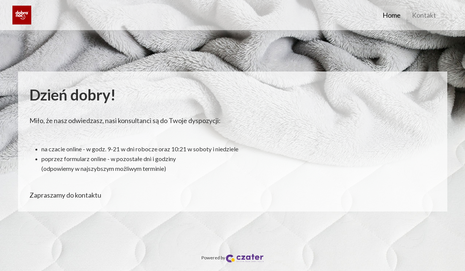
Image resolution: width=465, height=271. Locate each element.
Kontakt (424, 15)
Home (392, 15)
